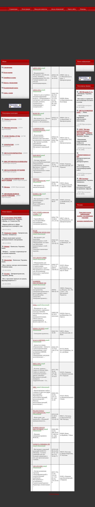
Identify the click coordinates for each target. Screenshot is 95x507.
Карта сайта (72, 9)
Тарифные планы (9, 77)
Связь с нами (8, 93)
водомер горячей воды (85, 221)
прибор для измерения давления (85, 216)
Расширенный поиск (10, 88)
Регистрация (26, 9)
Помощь (83, 9)
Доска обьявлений (57, 9)
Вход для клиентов (41, 9)
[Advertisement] (48, 38)
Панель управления (10, 83)
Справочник (13, 9)
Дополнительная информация (85, 213)
